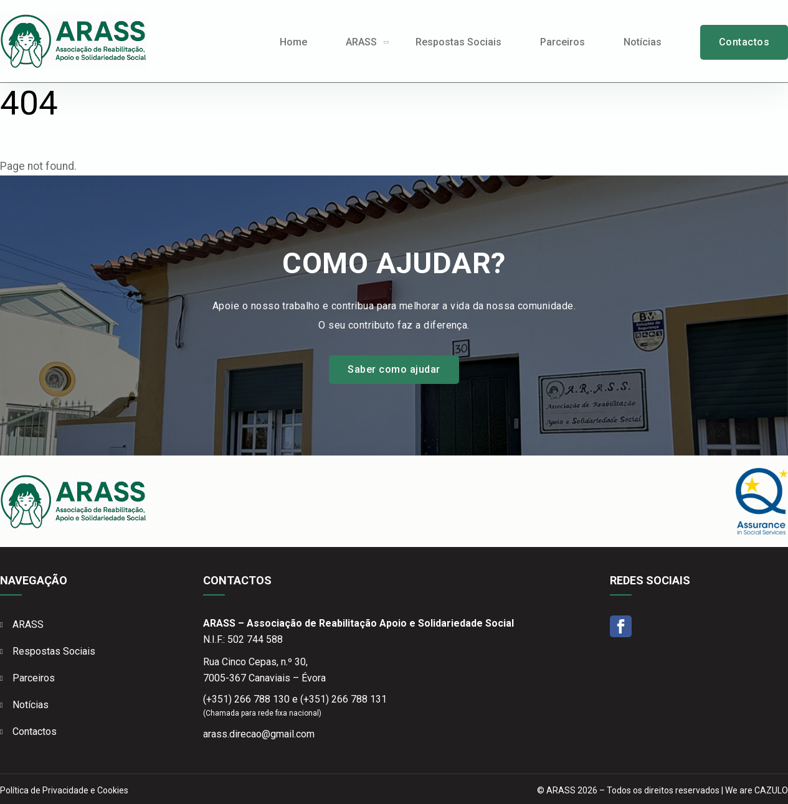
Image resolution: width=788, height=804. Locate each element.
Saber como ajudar (394, 369)
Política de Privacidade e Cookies (64, 790)
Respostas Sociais (458, 42)
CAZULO (771, 790)
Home (293, 42)
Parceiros (562, 42)
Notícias (643, 42)
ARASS (361, 42)
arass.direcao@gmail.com (259, 734)
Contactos (744, 42)
